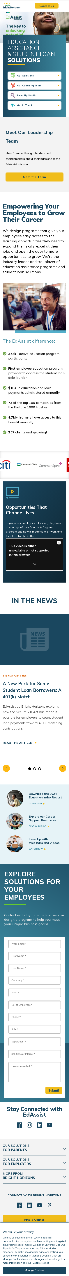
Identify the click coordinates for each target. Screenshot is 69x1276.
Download (35, 803)
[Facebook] (19, 1205)
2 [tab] (34, 768)
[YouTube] (39, 1205)
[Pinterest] (49, 1205)
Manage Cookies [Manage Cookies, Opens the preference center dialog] (34, 1270)
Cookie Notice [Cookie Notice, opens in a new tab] (41, 1262)
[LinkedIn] (29, 1205)
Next (62, 768)
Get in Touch (25, 105)
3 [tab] (39, 768)
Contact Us (46, 5)
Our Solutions (25, 75)
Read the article (18, 743)
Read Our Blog (37, 826)
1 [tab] (29, 768)
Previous (6, 768)
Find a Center (34, 1219)
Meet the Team (34, 177)
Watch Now (36, 849)
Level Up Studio (26, 95)
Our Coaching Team (29, 85)
